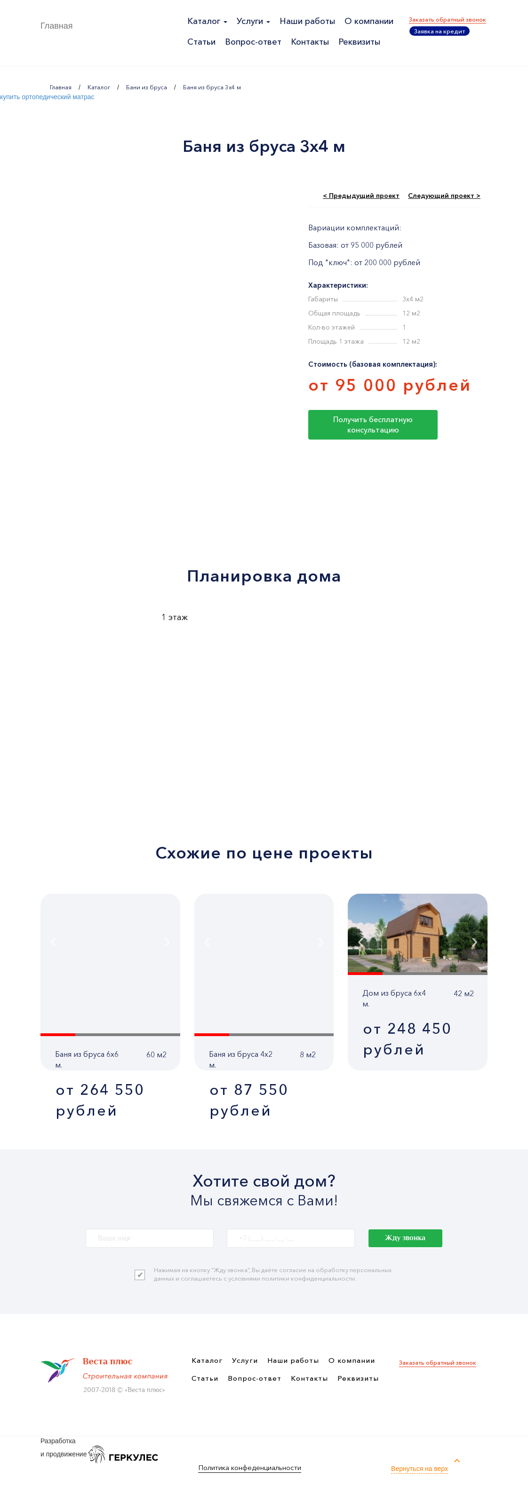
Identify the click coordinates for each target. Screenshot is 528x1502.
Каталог (207, 21)
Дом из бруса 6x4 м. (394, 998)
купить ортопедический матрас (47, 97)
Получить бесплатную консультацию (373, 425)
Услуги (253, 21)
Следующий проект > (444, 195)
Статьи (201, 42)
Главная (56, 26)
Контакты (310, 42)
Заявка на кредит (439, 31)
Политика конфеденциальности (249, 1467)
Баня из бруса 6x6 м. (87, 1059)
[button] (57, 1034)
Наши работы (307, 21)
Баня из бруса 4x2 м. (240, 1059)
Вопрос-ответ (253, 42)
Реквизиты (359, 42)
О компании (368, 21)
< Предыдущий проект (361, 195)
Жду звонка (405, 1238)
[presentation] (80, 941)
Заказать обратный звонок (447, 19)
